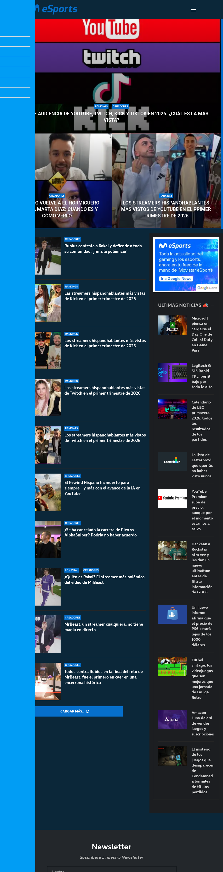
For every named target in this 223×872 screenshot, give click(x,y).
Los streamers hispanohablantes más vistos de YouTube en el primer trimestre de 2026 (166, 209)
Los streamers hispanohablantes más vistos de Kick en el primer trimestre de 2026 (105, 347)
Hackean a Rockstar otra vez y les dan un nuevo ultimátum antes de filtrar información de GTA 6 (202, 568)
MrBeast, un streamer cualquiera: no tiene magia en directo (103, 627)
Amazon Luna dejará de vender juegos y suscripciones (203, 723)
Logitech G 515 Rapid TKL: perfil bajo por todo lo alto (202, 376)
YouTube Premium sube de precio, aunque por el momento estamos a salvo (202, 510)
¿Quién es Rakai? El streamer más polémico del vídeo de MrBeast (104, 582)
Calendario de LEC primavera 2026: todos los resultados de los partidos (202, 420)
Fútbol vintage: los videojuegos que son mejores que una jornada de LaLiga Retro (202, 678)
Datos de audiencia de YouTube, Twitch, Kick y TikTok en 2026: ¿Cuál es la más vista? (111, 117)
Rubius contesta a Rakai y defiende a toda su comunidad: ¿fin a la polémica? (103, 248)
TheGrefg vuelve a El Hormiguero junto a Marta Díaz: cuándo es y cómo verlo (57, 209)
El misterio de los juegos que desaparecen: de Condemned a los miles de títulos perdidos (203, 770)
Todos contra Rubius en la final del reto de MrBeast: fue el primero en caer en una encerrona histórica (103, 677)
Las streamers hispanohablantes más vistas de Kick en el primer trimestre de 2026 (104, 296)
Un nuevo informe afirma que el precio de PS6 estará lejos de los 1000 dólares (202, 626)
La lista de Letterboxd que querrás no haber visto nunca (202, 465)
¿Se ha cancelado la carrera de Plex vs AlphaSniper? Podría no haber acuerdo (100, 539)
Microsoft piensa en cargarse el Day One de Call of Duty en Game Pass (202, 334)
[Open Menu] (193, 9)
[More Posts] (75, 711)
